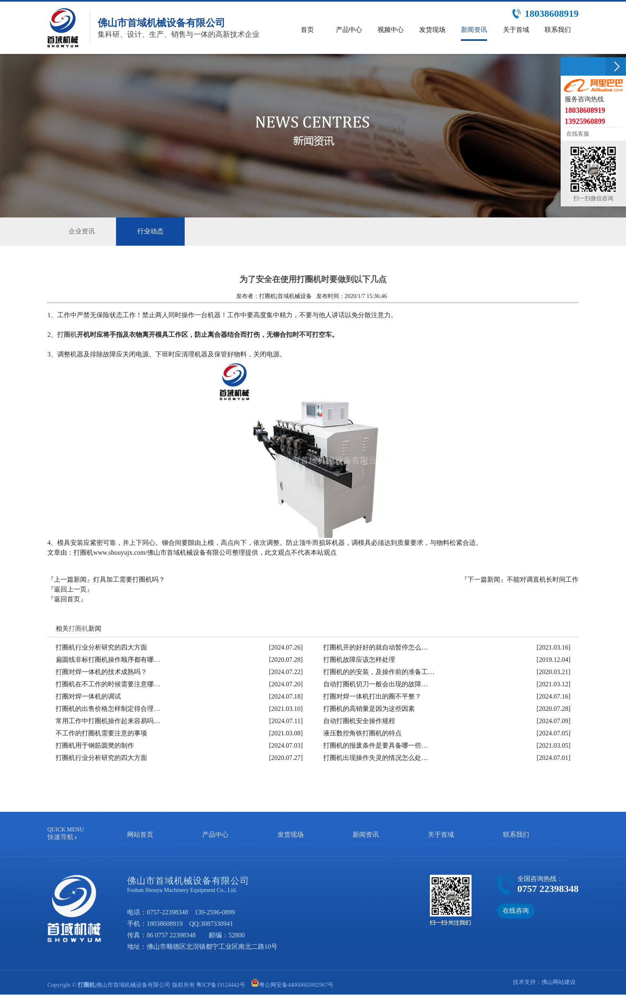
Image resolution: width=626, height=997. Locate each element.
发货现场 (290, 834)
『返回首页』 (67, 599)
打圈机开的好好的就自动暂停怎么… (375, 647)
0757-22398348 (167, 912)
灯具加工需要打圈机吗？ (129, 579)
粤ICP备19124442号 (220, 985)
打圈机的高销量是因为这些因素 (369, 708)
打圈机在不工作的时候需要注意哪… (108, 684)
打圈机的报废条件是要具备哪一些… (375, 745)
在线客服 (577, 134)
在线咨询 (516, 910)
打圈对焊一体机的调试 (88, 696)
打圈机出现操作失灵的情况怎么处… (375, 757)
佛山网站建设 (558, 982)
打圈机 (67, 334)
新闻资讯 (366, 834)
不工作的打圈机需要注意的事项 (101, 733)
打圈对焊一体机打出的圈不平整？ (372, 696)
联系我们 (516, 834)
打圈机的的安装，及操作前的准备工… (378, 671)
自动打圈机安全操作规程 (359, 720)
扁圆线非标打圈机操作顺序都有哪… (108, 659)
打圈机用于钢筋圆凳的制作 (95, 745)
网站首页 (140, 834)
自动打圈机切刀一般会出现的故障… (375, 684)
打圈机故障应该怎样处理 (359, 659)
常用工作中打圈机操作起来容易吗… (108, 720)
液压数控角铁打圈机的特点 (362, 733)
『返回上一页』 (70, 589)
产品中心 (215, 834)
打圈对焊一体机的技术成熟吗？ (101, 671)
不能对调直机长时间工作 (543, 579)
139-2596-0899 (215, 912)
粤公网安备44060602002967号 (296, 985)
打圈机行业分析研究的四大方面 (101, 647)
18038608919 (165, 923)
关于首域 (441, 834)
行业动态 (150, 231)
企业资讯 (82, 231)
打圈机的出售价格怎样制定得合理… (108, 708)
